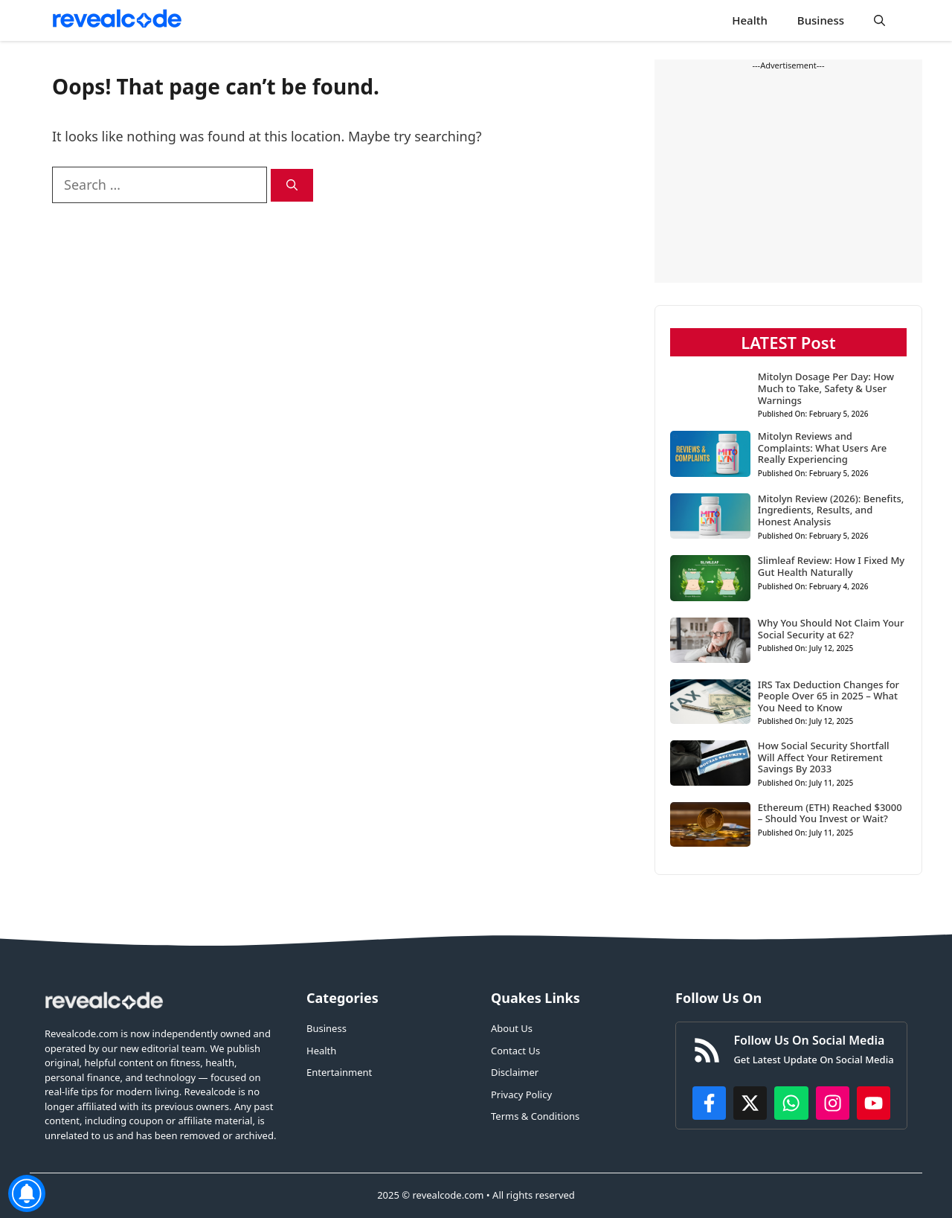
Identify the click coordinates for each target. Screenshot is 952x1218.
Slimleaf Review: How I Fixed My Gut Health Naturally (831, 566)
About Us (512, 1028)
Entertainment (339, 1072)
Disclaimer (514, 1072)
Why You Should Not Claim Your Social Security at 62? (831, 628)
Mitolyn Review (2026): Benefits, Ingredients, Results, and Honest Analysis (831, 510)
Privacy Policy (521, 1094)
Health (750, 20)
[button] (879, 20)
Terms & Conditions (535, 1116)
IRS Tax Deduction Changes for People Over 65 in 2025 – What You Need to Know (828, 696)
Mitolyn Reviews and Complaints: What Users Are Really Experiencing (822, 447)
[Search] (292, 185)
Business (820, 20)
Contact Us (515, 1050)
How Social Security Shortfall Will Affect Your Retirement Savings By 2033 (824, 757)
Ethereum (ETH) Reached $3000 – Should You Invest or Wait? (830, 813)
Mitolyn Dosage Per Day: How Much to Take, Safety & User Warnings (826, 388)
